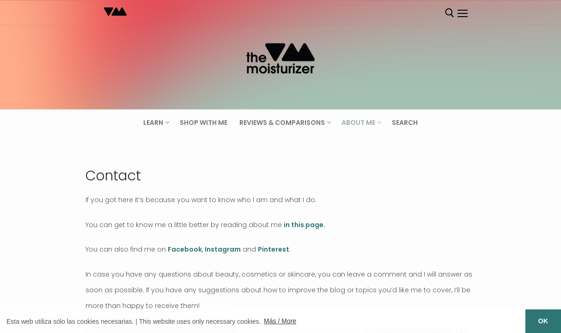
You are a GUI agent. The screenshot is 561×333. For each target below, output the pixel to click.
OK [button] (543, 321)
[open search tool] (449, 13)
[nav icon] (462, 13)
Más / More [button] (280, 321)
